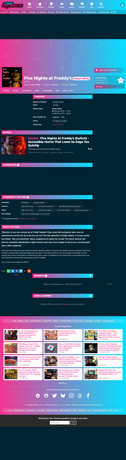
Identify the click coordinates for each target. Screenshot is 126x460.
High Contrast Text (27, 210)
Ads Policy (89, 321)
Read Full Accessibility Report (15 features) (35, 214)
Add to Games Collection (106, 70)
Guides (37, 91)
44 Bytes (68, 405)
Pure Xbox (41, 410)
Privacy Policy (66, 321)
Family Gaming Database (27, 219)
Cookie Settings (108, 321)
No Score (99, 87)
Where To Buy (68, 91)
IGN (74, 410)
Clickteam (54, 85)
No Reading (25, 202)
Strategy (55, 105)
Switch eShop (35, 85)
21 (90, 149)
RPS (116, 410)
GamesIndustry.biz (100, 410)
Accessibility (47, 91)
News (58, 91)
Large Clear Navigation (45, 210)
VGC (89, 410)
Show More (63, 383)
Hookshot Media (33, 405)
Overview (5, 91)
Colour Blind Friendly (63, 210)
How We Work (36, 321)
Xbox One (56, 117)
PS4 (63, 117)
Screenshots (26, 91)
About (20, 321)
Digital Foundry (52, 410)
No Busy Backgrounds (81, 210)
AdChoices (75, 405)
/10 (106, 80)
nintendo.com (57, 125)
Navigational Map (39, 202)
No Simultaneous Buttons (46, 206)
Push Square (30, 410)
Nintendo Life (19, 410)
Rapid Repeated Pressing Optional (69, 206)
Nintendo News (65, 410)
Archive (97, 321)
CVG (110, 410)
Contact (56, 321)
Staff (27, 321)
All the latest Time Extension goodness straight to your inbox (63, 418)
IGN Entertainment (52, 405)
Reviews (16, 91)
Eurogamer (82, 410)
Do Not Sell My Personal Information (91, 405)
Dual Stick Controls (27, 206)
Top (14, 321)
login (65, 304)
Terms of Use (78, 321)
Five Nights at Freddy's (57, 78)
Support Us (47, 321)
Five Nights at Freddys (56, 152)
